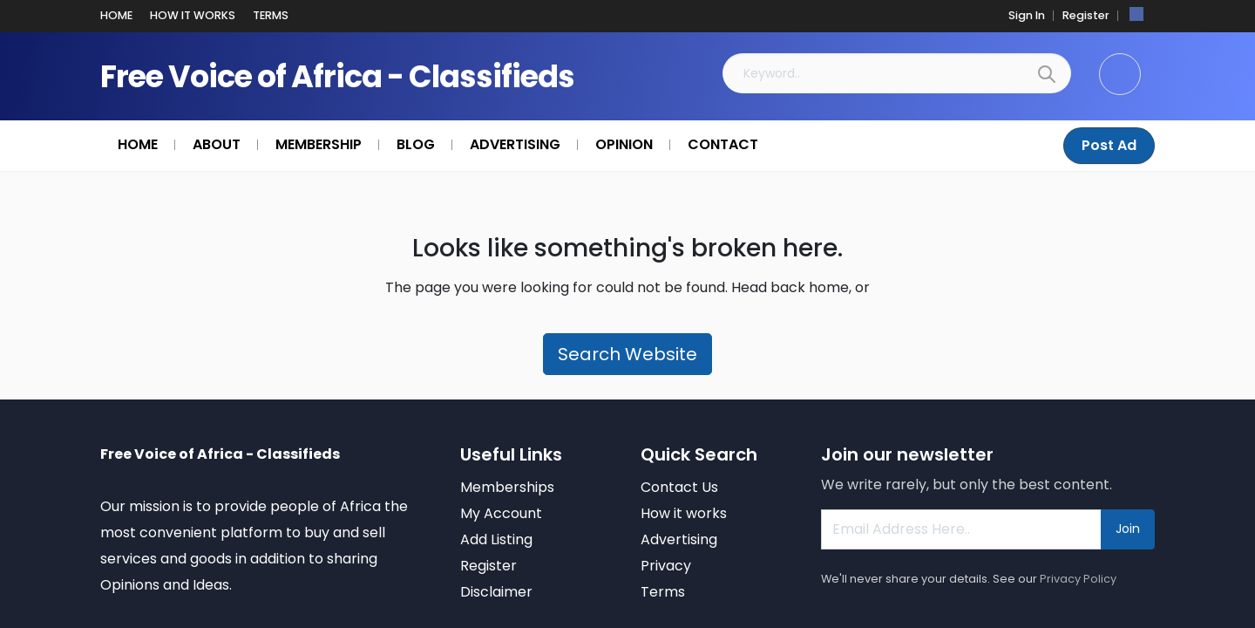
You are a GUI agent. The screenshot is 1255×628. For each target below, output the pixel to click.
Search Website (627, 354)
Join (1128, 528)
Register (1088, 15)
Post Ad (1110, 145)
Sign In (1033, 15)
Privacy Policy (1078, 578)
